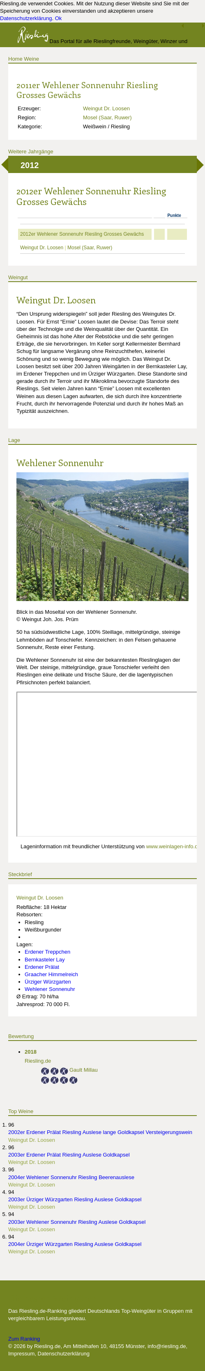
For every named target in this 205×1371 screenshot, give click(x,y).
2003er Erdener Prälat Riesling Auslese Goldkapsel (69, 1155)
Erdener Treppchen (47, 952)
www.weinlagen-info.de (173, 846)
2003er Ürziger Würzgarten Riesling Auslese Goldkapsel (74, 1199)
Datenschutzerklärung (26, 18)
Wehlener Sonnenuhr (60, 462)
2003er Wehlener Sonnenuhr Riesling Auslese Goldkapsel (76, 1222)
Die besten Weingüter (52, 1298)
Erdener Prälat (42, 967)
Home (15, 59)
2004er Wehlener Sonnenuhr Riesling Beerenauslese (71, 1177)
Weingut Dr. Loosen (106, 108)
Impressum (21, 1354)
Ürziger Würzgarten (48, 982)
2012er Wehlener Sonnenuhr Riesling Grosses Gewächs (82, 234)
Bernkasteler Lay (45, 960)
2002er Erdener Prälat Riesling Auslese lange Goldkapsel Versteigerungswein (100, 1132)
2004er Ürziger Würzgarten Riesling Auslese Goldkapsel (74, 1244)
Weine (31, 59)
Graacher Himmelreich (51, 974)
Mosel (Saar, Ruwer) (107, 117)
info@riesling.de (166, 1346)
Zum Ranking (24, 1339)
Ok (58, 18)
